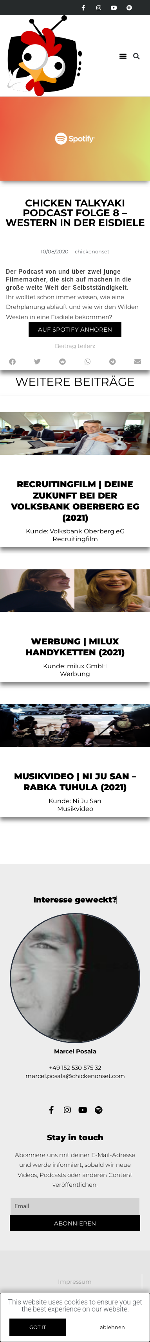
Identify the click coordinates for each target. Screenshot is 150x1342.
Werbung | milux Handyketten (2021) (75, 647)
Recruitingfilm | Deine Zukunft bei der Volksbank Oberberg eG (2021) (75, 501)
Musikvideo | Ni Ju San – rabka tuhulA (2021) (75, 782)
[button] (123, 56)
